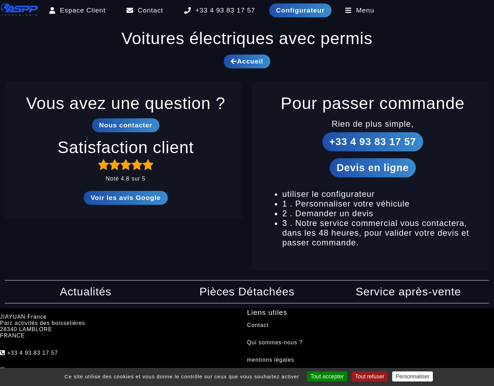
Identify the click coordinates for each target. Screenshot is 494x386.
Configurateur (300, 10)
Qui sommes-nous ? (275, 342)
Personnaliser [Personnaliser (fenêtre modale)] (413, 376)
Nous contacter (126, 125)
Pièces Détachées (247, 291)
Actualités (86, 291)
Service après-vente (408, 291)
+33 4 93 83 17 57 (219, 10)
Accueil (247, 61)
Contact (144, 10)
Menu (359, 10)
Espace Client (77, 10)
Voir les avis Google (126, 197)
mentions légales (270, 360)
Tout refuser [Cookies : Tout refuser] (369, 376)
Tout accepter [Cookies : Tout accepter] (327, 376)
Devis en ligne (373, 167)
